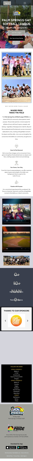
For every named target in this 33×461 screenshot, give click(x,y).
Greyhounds (16, 375)
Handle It (16, 388)
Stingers (16, 378)
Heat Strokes (16, 389)
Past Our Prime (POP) (17, 377)
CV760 (16, 373)
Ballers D (16, 382)
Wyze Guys (16, 393)
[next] (27, 320)
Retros (16, 399)
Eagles (16, 386)
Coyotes (16, 384)
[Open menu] (25, 3)
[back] (5, 320)
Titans (16, 401)
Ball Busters (16, 397)
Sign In (7, 3)
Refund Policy (10, 456)
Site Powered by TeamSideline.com (12, 452)
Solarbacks (16, 391)
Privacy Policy (17, 456)
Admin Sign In (24, 456)
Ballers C (16, 371)
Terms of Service (24, 452)
